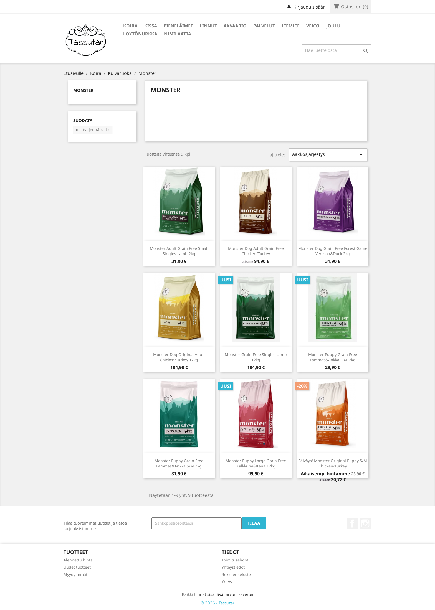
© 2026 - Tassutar (217, 603)
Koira (130, 26)
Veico (313, 26)
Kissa (150, 26)
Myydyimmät (75, 574)
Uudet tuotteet (77, 567)
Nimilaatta (177, 34)
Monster (83, 90)
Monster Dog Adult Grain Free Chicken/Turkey (256, 251)
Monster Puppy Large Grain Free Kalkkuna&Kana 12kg (256, 463)
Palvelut (264, 26)
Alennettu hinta (78, 560)
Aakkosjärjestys (328, 154)
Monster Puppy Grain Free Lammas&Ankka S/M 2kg (179, 463)
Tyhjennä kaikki (93, 129)
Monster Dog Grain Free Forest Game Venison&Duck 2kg (332, 251)
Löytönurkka (140, 34)
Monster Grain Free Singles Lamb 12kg (256, 357)
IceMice (291, 26)
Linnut (208, 26)
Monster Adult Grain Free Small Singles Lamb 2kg (179, 251)
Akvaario (235, 26)
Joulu (333, 26)
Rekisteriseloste (236, 574)
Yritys (227, 581)
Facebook (352, 523)
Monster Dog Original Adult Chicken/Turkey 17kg (179, 357)
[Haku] (336, 50)
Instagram (365, 523)
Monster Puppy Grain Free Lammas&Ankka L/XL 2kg (332, 357)
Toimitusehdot (235, 560)
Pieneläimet (178, 26)
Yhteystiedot (233, 567)
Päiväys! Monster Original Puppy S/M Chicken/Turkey (332, 463)
